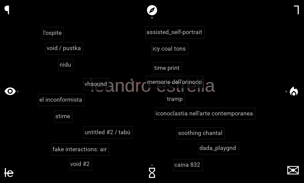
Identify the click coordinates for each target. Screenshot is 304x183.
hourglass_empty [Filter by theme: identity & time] (152, 173)
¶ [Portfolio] (7, 10)
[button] (175, 32)
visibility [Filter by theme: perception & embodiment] (10, 91)
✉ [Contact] (293, 171)
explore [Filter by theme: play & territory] (152, 10)
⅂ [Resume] (297, 10)
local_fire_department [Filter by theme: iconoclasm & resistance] (294, 91)
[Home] (8, 173)
